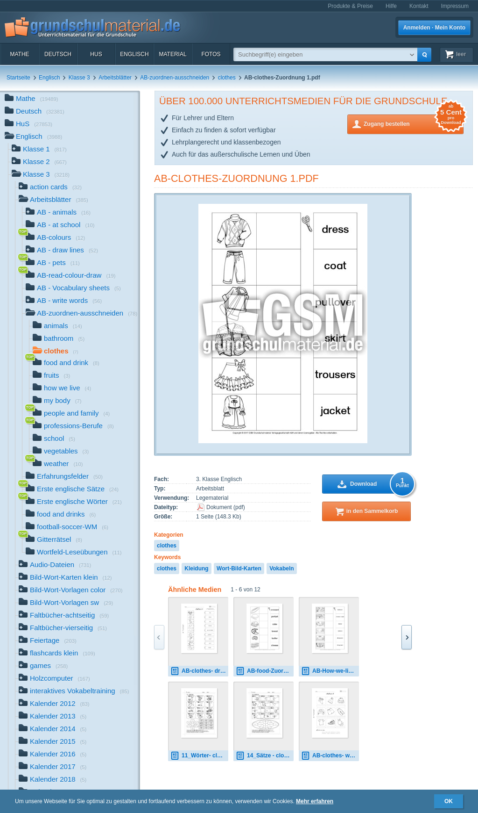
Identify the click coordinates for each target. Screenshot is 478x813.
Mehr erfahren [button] (314, 801)
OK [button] (448, 801)
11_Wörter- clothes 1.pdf (199, 755)
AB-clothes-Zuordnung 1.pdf (236, 178)
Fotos (210, 54)
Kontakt (419, 6)
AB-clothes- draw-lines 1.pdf (199, 671)
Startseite (18, 77)
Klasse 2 (39, 162)
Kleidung (196, 568)
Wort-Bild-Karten (239, 568)
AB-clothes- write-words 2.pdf (330, 755)
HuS (96, 54)
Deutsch (57, 54)
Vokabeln (281, 568)
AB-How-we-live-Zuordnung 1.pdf (330, 671)
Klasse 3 (79, 77)
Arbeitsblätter (115, 77)
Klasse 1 (39, 150)
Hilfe (391, 6)
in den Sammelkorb (372, 511)
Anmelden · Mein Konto (434, 27)
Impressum (455, 6)
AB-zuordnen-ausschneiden (174, 77)
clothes (227, 77)
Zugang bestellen (414, 123)
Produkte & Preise (350, 6)
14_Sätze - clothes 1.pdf (265, 755)
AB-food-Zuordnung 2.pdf (265, 671)
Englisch (134, 54)
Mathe (19, 54)
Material (172, 54)
